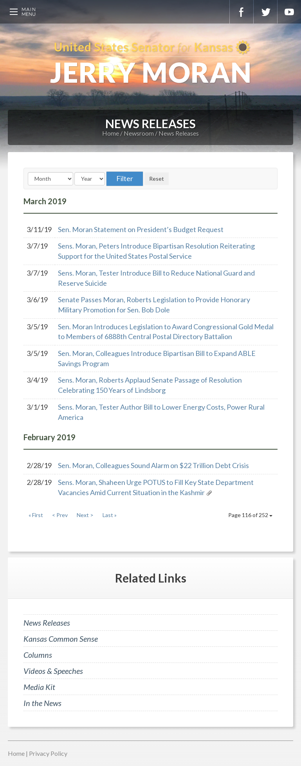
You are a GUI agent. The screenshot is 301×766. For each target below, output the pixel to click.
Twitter (265, 12)
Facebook (241, 12)
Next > (85, 515)
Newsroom (139, 133)
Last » (110, 515)
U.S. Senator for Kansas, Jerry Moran (150, 63)
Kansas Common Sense (60, 638)
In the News (42, 703)
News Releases (179, 133)
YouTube (289, 12)
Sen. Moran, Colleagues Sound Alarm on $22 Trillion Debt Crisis (153, 465)
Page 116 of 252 (250, 515)
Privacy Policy (48, 753)
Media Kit (39, 687)
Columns (37, 654)
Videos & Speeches (53, 670)
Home (110, 133)
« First (36, 515)
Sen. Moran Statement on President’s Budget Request (140, 229)
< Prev (60, 515)
